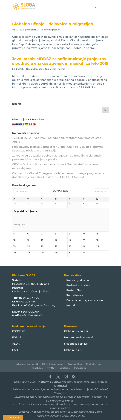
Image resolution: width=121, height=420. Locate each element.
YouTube (65, 368)
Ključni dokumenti (52, 364)
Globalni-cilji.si (73, 350)
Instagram (80, 368)
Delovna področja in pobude (84, 300)
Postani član (74, 290)
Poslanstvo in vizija (78, 285)
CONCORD (18, 331)
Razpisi (62, 69)
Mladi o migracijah (50, 29)
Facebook (37, 368)
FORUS (16, 337)
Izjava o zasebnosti (27, 364)
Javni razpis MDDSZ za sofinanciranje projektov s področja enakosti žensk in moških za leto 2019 (60, 61)
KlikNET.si (60, 385)
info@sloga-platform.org (39, 305)
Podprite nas (74, 295)
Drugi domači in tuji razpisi (41, 69)
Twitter (51, 368)
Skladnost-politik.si (76, 343)
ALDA (16, 343)
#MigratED (32, 29)
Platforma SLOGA (49, 381)
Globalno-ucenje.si (76, 331)
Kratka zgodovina (77, 280)
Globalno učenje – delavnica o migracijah (52, 24)
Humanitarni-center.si (78, 337)
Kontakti (72, 305)
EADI (15, 350)
